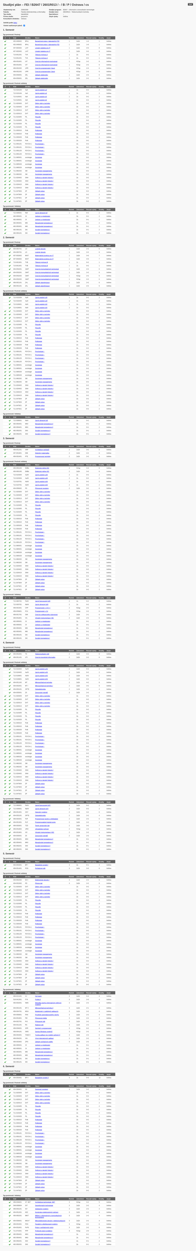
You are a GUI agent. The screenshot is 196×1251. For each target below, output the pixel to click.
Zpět (190, 4)
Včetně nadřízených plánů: (12, 25)
